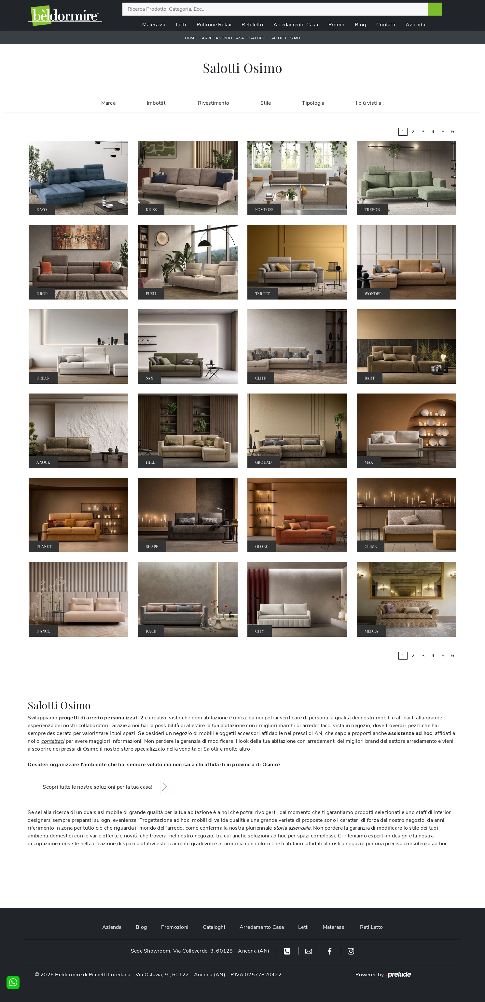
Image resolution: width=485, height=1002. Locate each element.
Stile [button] (265, 103)
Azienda (415, 24)
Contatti (385, 24)
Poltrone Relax (214, 24)
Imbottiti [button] (157, 103)
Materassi (153, 24)
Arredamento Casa (295, 24)
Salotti (257, 38)
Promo (336, 24)
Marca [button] (108, 103)
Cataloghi (213, 927)
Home (191, 38)
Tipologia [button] (313, 103)
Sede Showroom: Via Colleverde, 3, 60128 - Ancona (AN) (200, 951)
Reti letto (252, 24)
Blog (360, 24)
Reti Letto (372, 927)
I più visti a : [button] (370, 103)
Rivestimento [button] (213, 103)
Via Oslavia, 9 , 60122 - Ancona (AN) (180, 974)
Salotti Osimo (285, 38)
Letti (181, 24)
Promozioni (174, 927)
